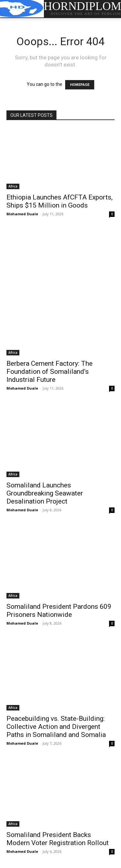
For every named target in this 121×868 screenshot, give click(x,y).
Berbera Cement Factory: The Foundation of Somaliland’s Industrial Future (49, 371)
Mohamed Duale (22, 213)
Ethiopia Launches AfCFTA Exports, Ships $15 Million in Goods (59, 201)
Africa (12, 186)
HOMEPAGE (79, 85)
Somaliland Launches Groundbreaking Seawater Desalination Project (44, 493)
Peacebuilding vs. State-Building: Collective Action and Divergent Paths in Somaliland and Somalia (56, 727)
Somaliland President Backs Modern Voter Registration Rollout (57, 839)
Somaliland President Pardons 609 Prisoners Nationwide (58, 610)
